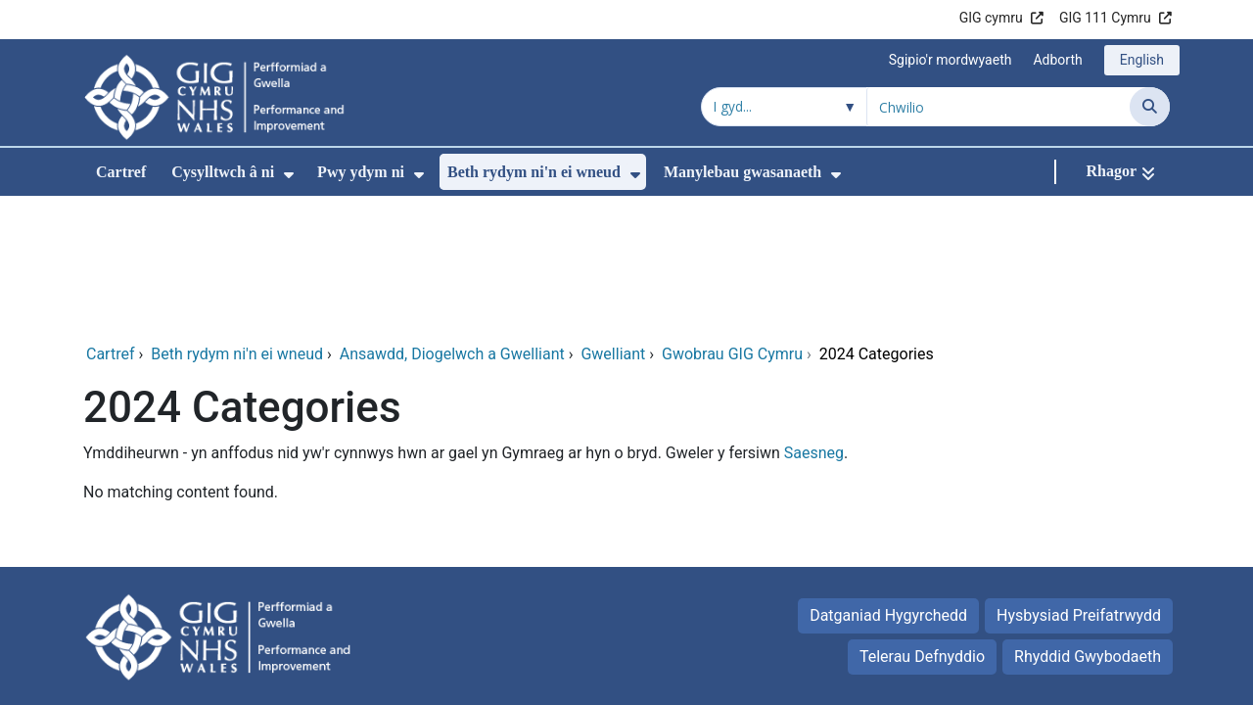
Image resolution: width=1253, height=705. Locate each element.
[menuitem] (289, 175)
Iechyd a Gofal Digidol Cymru (1049, 633)
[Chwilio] (1150, 106)
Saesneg (814, 321)
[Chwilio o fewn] (784, 106)
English (1142, 60)
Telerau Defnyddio (922, 525)
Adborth (1057, 60)
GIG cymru (991, 17)
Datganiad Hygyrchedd (888, 484)
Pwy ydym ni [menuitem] (360, 172)
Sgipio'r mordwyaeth (950, 60)
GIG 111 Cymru (1105, 17)
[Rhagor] (1120, 172)
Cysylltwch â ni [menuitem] (222, 172)
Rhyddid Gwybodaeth (1087, 525)
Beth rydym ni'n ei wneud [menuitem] (534, 172)
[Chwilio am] (998, 106)
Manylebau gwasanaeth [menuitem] (742, 172)
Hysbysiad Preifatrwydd (1079, 484)
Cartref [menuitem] (121, 172)
